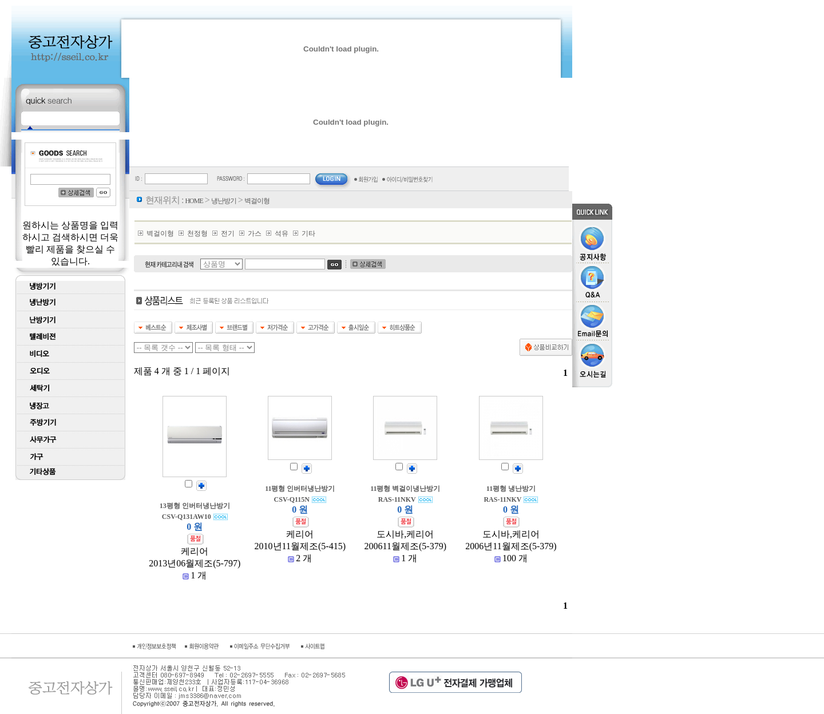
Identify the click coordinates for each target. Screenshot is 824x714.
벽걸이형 (160, 233)
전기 (228, 233)
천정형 (197, 233)
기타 (308, 233)
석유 (281, 233)
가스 (255, 233)
